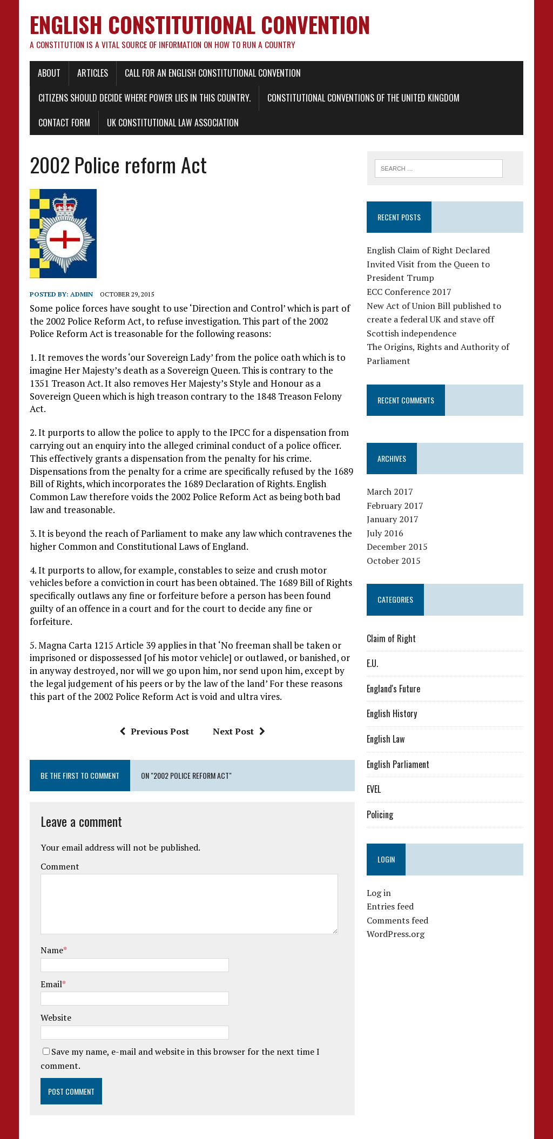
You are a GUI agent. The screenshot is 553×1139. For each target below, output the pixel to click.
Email (49, 959)
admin (79, 295)
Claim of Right (392, 639)
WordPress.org (397, 935)
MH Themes (155, 1128)
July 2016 (386, 534)
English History (393, 715)
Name (49, 926)
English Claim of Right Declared (429, 252)
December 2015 (398, 548)
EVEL (375, 790)
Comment (57, 842)
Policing (381, 815)
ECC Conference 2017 (410, 293)
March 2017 (391, 492)
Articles (90, 74)
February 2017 (396, 507)
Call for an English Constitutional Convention (211, 74)
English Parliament (399, 765)
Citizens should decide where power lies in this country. (142, 98)
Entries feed (391, 908)
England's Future (394, 689)
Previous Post (153, 706)
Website (53, 993)
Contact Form (62, 123)
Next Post (238, 706)
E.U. (373, 664)
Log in (380, 894)
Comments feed (398, 921)
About (47, 74)
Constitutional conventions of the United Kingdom (361, 98)
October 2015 (395, 562)
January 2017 (394, 520)
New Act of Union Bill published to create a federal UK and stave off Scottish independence (435, 320)
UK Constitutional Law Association (171, 123)
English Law (387, 739)
